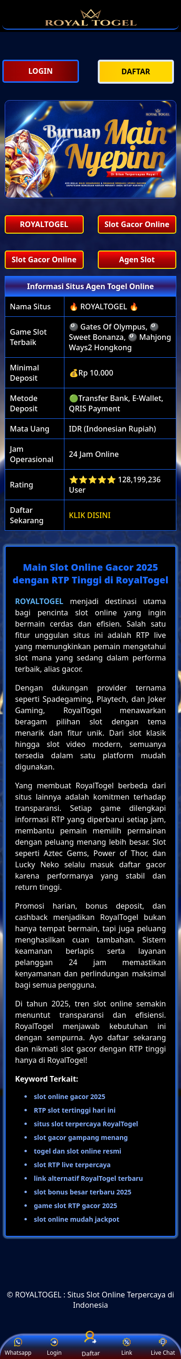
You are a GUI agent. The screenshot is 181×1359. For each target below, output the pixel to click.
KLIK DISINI (90, 515)
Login (54, 1347)
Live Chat (163, 1347)
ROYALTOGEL (39, 601)
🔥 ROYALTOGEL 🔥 (104, 306)
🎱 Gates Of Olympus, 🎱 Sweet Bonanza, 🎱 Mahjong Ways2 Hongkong (120, 337)
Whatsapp (18, 1347)
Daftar (90, 1347)
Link (126, 1347)
